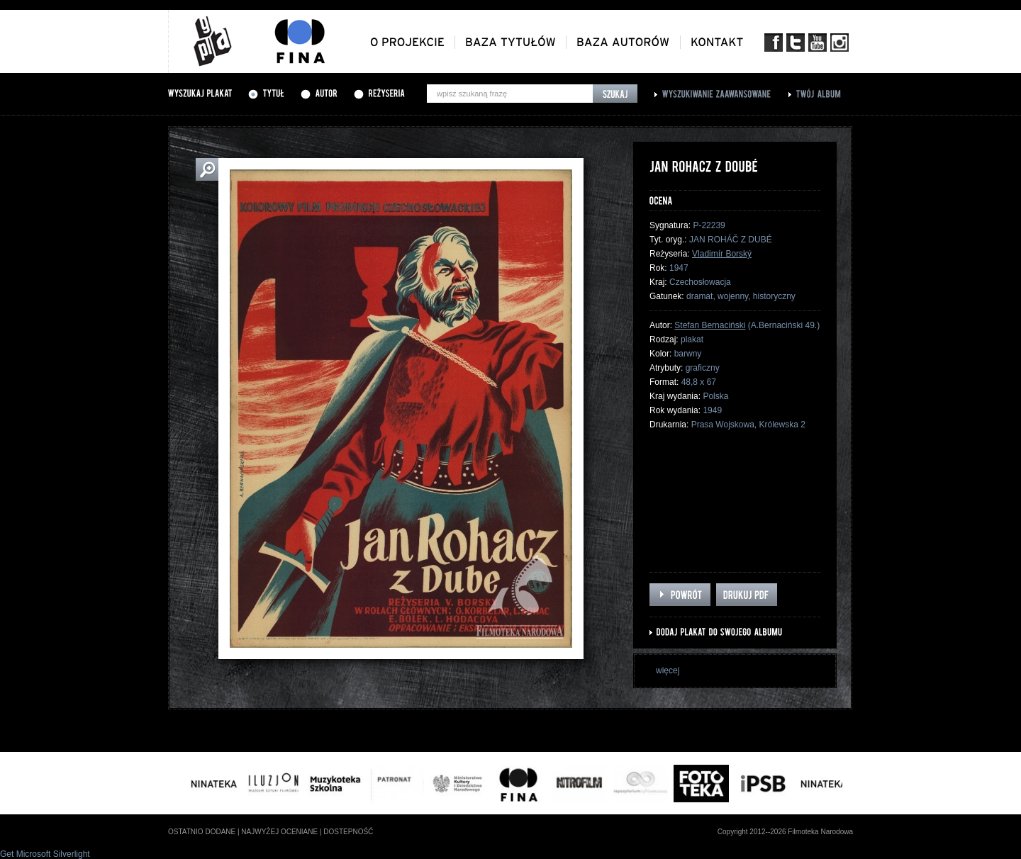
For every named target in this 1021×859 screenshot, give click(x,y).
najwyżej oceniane (279, 832)
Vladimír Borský (722, 254)
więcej (667, 670)
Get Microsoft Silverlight (45, 854)
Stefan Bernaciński (709, 325)
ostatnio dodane (201, 832)
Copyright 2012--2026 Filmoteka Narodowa (785, 832)
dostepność (348, 832)
